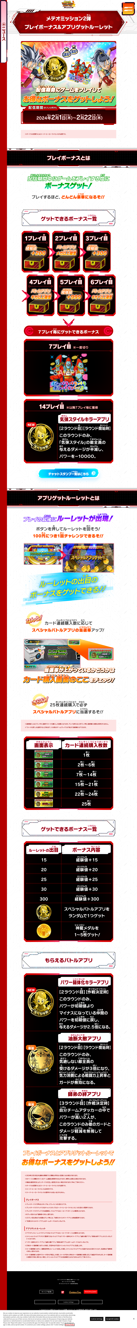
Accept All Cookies (112, 1319)
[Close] (134, 1319)
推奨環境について (45, 1297)
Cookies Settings (68, 1297)
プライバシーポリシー (92, 1297)
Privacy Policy (69, 1325)
